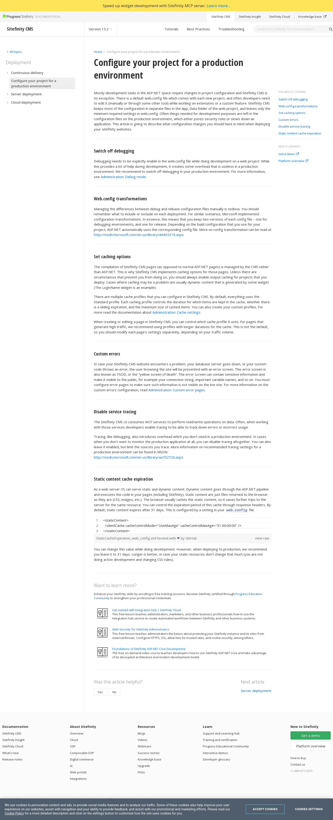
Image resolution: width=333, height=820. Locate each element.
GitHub (191, 537)
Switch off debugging (292, 99)
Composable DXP (82, 752)
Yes (100, 691)
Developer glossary (216, 759)
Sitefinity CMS (220, 16)
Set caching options (292, 113)
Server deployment (256, 690)
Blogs (141, 733)
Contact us (297, 764)
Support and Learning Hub (221, 733)
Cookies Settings (309, 809)
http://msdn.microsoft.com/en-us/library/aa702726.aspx (138, 457)
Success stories (149, 752)
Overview (76, 733)
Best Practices (198, 29)
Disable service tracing (294, 126)
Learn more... (218, 5)
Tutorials (171, 29)
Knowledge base (312, 16)
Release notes (12, 759)
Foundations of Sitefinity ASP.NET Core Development (148, 648)
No (114, 691)
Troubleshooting (231, 29)
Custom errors (288, 120)
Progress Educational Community (226, 745)
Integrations (78, 778)
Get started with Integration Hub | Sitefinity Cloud (146, 609)
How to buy (298, 757)
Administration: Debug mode (123, 176)
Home (98, 52)
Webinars (144, 745)
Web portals (78, 771)
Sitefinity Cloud (279, 16)
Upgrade (144, 765)
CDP (73, 745)
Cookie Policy (14, 813)
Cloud (74, 739)
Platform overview (293, 161)
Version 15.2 (101, 29)
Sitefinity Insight (250, 16)
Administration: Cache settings (176, 312)
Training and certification (220, 739)
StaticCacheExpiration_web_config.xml (126, 537)
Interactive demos (215, 752)
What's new (10, 752)
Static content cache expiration (299, 133)
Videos (142, 739)
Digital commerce (82, 759)
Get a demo (288, 154)
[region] (183, 525)
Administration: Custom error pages (176, 390)
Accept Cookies (265, 809)
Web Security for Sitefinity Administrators (140, 629)
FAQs (141, 771)
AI (71, 765)
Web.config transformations (298, 106)
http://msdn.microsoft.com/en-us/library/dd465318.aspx (139, 234)
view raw (262, 537)
